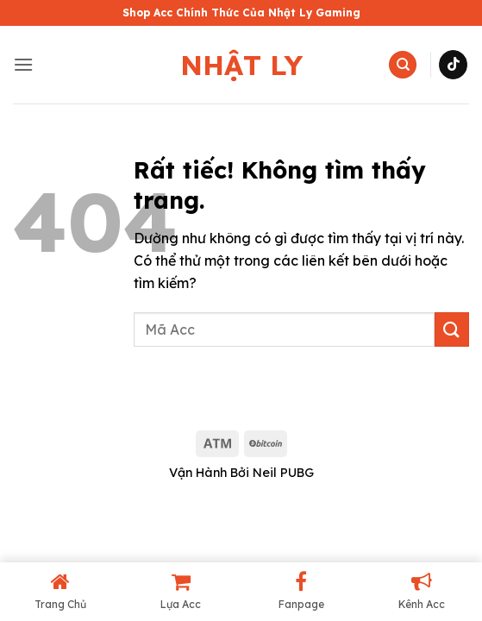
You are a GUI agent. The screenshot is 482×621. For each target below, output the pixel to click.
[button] (23, 64)
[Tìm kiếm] (402, 65)
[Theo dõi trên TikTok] (453, 64)
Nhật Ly (241, 64)
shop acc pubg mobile (73, 401)
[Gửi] (452, 329)
